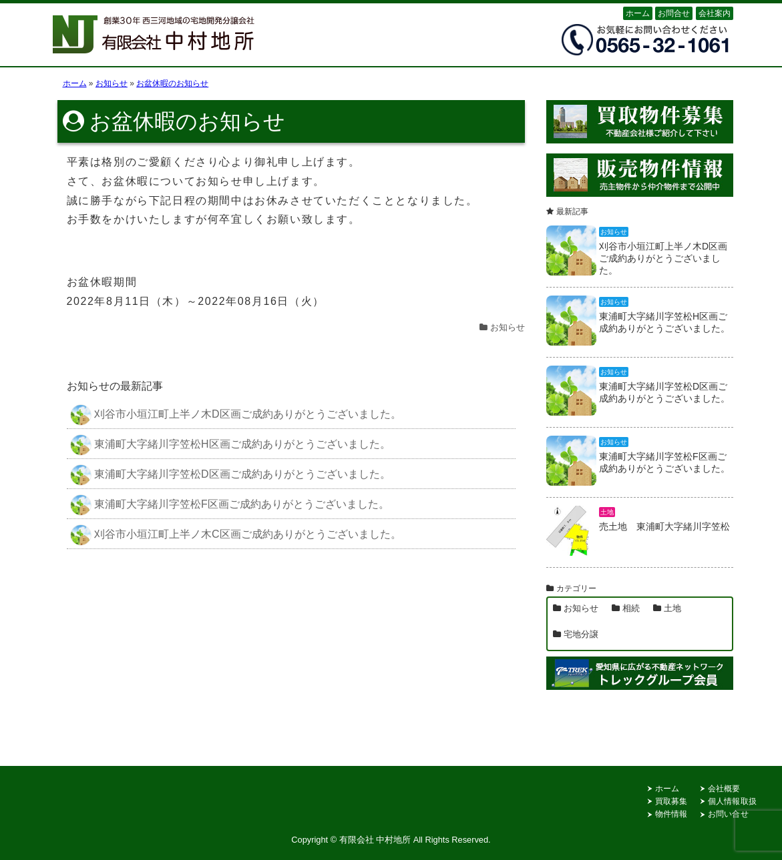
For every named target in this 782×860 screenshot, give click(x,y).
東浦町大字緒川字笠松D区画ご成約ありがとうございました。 (230, 475)
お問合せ (674, 13)
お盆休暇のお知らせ (187, 121)
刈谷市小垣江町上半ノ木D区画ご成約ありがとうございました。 (235, 415)
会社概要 (724, 788)
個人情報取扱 (732, 801)
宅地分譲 (581, 634)
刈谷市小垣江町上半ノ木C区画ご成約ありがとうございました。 (235, 535)
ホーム (638, 13)
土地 (672, 608)
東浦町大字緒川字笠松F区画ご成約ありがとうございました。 (229, 505)
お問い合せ (728, 814)
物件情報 (671, 814)
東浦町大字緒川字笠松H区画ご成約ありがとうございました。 (230, 445)
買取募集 (671, 801)
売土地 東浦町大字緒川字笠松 (664, 526)
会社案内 (715, 13)
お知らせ (507, 327)
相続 (631, 608)
